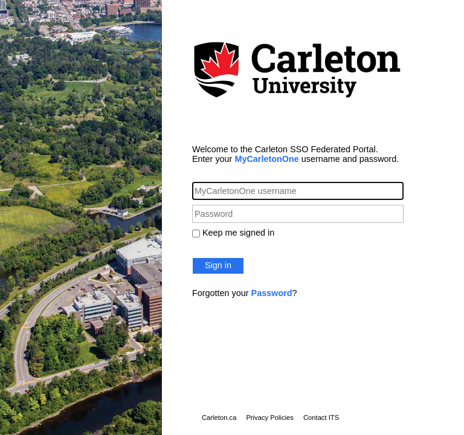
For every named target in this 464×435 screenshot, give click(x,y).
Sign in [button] (218, 265)
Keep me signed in (238, 232)
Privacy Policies (270, 417)
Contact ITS (321, 417)
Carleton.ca (219, 417)
